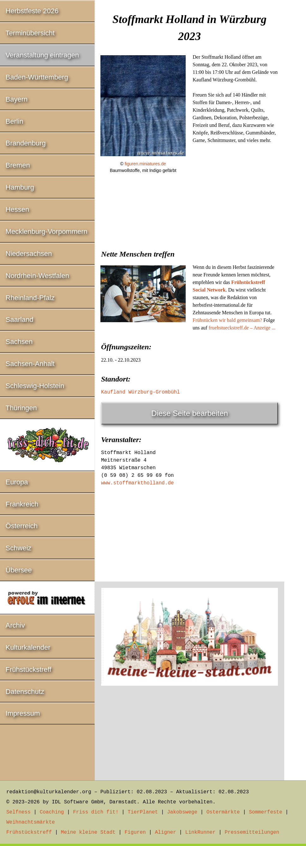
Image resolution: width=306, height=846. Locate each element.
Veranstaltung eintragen (42, 55)
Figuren (135, 832)
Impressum (23, 713)
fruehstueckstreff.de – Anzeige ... (242, 327)
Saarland (19, 319)
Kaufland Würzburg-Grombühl (140, 392)
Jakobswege (182, 812)
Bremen (18, 165)
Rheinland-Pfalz (30, 298)
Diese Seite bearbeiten (189, 413)
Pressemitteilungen (252, 832)
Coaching (52, 812)
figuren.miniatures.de (145, 163)
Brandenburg (26, 143)
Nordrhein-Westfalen (37, 276)
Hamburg (20, 187)
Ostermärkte (223, 812)
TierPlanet (143, 812)
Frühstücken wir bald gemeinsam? (227, 320)
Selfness (18, 812)
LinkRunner (200, 832)
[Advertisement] (189, 226)
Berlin (14, 121)
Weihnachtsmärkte (30, 822)
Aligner (165, 832)
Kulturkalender (28, 647)
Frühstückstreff (28, 669)
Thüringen (21, 408)
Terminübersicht (30, 33)
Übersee (19, 570)
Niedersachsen (29, 253)
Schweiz (19, 548)
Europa (17, 482)
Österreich (22, 526)
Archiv (15, 625)
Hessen (17, 209)
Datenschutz (25, 691)
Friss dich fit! (95, 812)
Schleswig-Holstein (35, 386)
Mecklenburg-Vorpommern (46, 231)
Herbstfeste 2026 (32, 11)
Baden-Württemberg (37, 77)
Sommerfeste (265, 812)
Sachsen (19, 342)
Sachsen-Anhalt (30, 364)
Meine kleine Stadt (88, 832)
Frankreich (22, 504)
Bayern (17, 99)
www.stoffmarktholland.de (137, 483)
